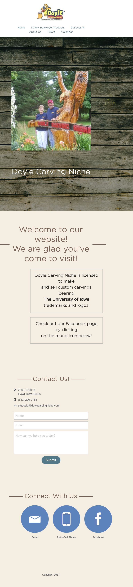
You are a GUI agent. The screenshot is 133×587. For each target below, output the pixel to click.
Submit (66, 456)
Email (35, 422)
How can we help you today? (51, 432)
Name (35, 412)
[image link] (28, 516)
